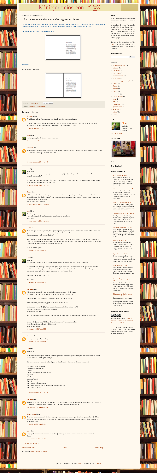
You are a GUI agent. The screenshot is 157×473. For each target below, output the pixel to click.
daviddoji (30, 116)
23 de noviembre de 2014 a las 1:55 (37, 162)
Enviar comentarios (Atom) (38, 451)
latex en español (118, 96)
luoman (80, 463)
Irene (28, 431)
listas (114, 99)
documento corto (118, 76)
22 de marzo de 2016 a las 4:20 (36, 250)
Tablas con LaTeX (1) (119, 240)
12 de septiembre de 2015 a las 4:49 (38, 204)
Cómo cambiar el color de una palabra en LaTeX (122, 295)
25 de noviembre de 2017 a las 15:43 (38, 392)
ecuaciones (116, 78)
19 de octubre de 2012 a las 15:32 (37, 128)
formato (115, 89)
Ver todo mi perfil (116, 133)
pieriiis (29, 228)
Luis (28, 135)
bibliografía (116, 70)
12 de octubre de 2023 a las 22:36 (37, 439)
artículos (115, 68)
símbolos (116, 109)
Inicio (65, 448)
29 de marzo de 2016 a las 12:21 (37, 282)
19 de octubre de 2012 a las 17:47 (37, 141)
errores (115, 83)
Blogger (98, 463)
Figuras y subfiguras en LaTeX (122, 227)
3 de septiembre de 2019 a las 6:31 (37, 407)
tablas (115, 112)
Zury (28, 348)
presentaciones (117, 104)
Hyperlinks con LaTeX (120, 254)
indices (115, 91)
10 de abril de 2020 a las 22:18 (36, 424)
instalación (116, 94)
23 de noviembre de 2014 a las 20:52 (38, 185)
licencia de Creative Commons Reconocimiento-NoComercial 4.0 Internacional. (122, 321)
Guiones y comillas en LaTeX (122, 202)
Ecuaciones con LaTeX (120, 175)
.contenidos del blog (119, 65)
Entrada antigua (99, 448)
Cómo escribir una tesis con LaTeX (124, 189)
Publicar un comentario (32, 443)
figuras (115, 86)
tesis (114, 114)
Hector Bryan (31, 414)
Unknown (30, 148)
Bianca (29, 192)
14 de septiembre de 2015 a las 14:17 (38, 221)
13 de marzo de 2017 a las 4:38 (36, 329)
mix (114, 101)
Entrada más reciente (28, 448)
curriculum (116, 73)
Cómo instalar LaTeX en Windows (123, 214)
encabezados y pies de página (37, 106)
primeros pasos (117, 107)
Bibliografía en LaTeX (120, 265)
